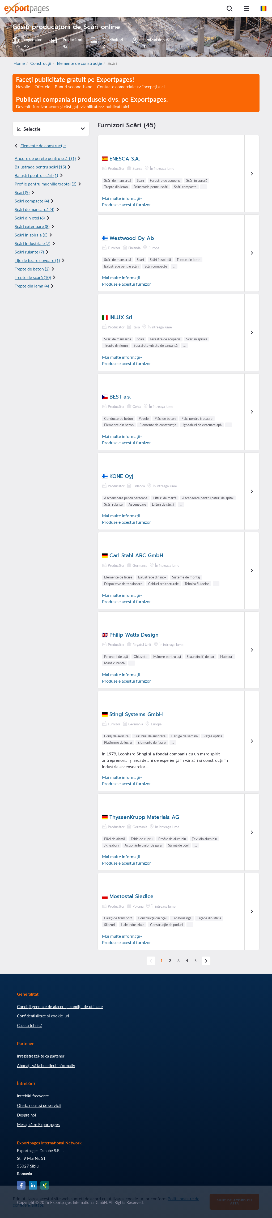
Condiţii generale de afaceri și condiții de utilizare (60, 1006)
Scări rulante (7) (29, 251)
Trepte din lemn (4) (32, 285)
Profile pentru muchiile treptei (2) (45, 183)
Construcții (40, 63)
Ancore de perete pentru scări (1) (45, 158)
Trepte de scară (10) (33, 277)
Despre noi (26, 1115)
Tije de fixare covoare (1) (37, 260)
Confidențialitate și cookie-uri (43, 1015)
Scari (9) (22, 192)
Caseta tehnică (29, 1025)
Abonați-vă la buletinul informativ (46, 1065)
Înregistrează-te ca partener (40, 1056)
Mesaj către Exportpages (38, 1124)
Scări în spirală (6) (31, 234)
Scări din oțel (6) (30, 217)
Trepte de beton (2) (32, 268)
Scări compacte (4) (32, 200)
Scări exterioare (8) (32, 226)
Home (19, 63)
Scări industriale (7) (32, 243)
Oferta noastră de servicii (39, 1105)
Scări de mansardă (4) (34, 209)
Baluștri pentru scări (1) (36, 175)
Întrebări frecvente (33, 1095)
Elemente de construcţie (79, 63)
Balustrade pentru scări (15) (40, 166)
